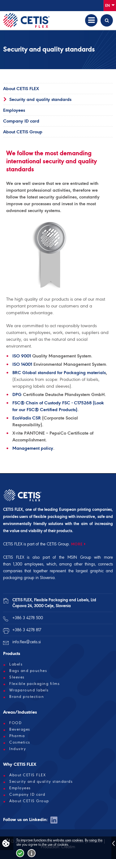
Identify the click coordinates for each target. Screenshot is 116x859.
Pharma (17, 736)
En (109, 5)
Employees (14, 110)
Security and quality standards (40, 99)
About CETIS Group (22, 132)
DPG (17, 394)
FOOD (15, 723)
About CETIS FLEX (21, 88)
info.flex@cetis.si (26, 642)
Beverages (19, 729)
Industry (17, 749)
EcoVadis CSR (26, 418)
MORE (77, 544)
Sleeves (17, 677)
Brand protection (26, 696)
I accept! (20, 853)
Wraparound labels (29, 690)
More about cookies (32, 853)
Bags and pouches (28, 671)
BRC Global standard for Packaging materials (59, 372)
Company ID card (21, 121)
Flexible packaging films (34, 684)
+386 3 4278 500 (27, 617)
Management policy (32, 448)
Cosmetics (19, 742)
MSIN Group (79, 557)
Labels (16, 664)
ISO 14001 (22, 364)
